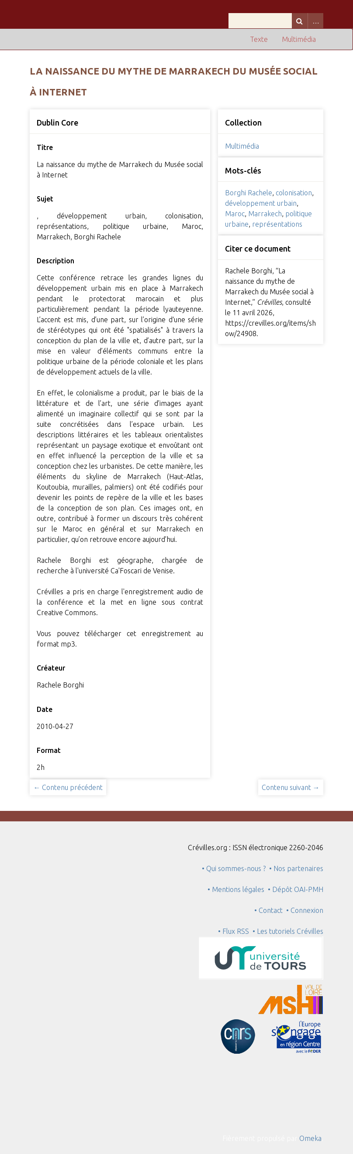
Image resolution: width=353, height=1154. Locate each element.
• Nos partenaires (296, 868)
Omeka (310, 1138)
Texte (259, 39)
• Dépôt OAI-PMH (295, 889)
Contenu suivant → (291, 787)
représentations (277, 224)
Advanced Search (315, 20)
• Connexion (304, 910)
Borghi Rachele (248, 193)
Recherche (300, 20)
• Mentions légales (236, 889)
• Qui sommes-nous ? (234, 868)
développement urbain (261, 203)
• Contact (270, 910)
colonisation (294, 193)
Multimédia (299, 39)
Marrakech (265, 214)
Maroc (235, 214)
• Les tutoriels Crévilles (288, 931)
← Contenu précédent (68, 787)
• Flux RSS (233, 931)
